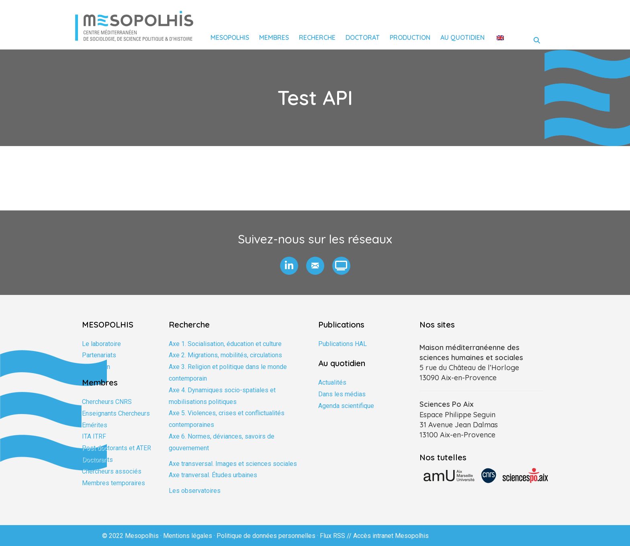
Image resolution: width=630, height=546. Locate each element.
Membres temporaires (113, 483)
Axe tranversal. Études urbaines (213, 475)
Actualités (332, 382)
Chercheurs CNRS (107, 402)
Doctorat (363, 37)
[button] (289, 266)
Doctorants (97, 460)
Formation (96, 367)
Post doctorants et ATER (116, 448)
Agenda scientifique (346, 406)
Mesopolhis (230, 37)
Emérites (94, 425)
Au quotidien (462, 37)
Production (410, 37)
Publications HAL (342, 344)
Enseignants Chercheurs (116, 413)
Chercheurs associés (111, 471)
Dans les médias (342, 394)
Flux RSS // (336, 536)
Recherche (317, 37)
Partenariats (99, 355)
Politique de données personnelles (266, 536)
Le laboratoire (101, 344)
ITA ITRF (94, 436)
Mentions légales (187, 536)
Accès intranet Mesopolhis (391, 536)
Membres (274, 37)
